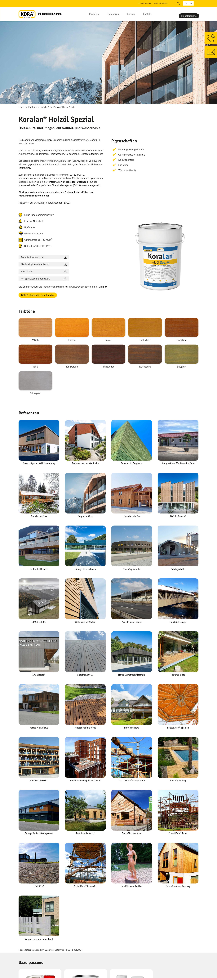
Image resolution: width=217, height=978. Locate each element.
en (190, 3)
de (185, 3)
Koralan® (45, 107)
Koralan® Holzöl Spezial (64, 107)
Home (21, 107)
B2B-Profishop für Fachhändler (37, 295)
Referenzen (113, 13)
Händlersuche (189, 15)
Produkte (32, 107)
